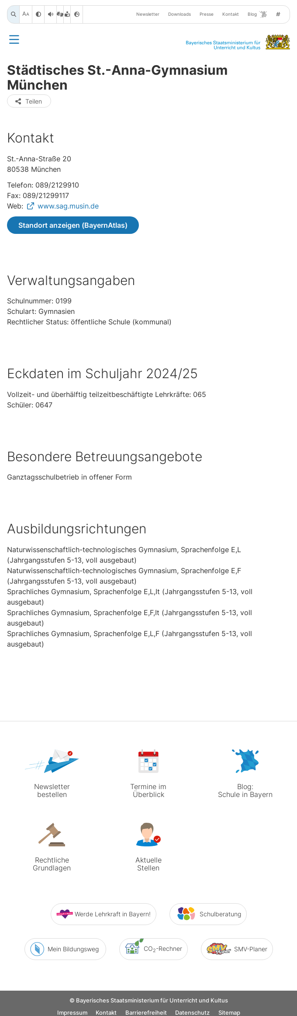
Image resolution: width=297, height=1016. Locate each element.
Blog (257, 14)
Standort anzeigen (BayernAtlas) (73, 225)
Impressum (72, 1008)
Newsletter (147, 14)
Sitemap (229, 1008)
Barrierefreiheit (146, 1008)
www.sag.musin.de (68, 206)
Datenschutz (192, 1008)
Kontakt (230, 14)
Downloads (179, 14)
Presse (207, 14)
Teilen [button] (28, 101)
